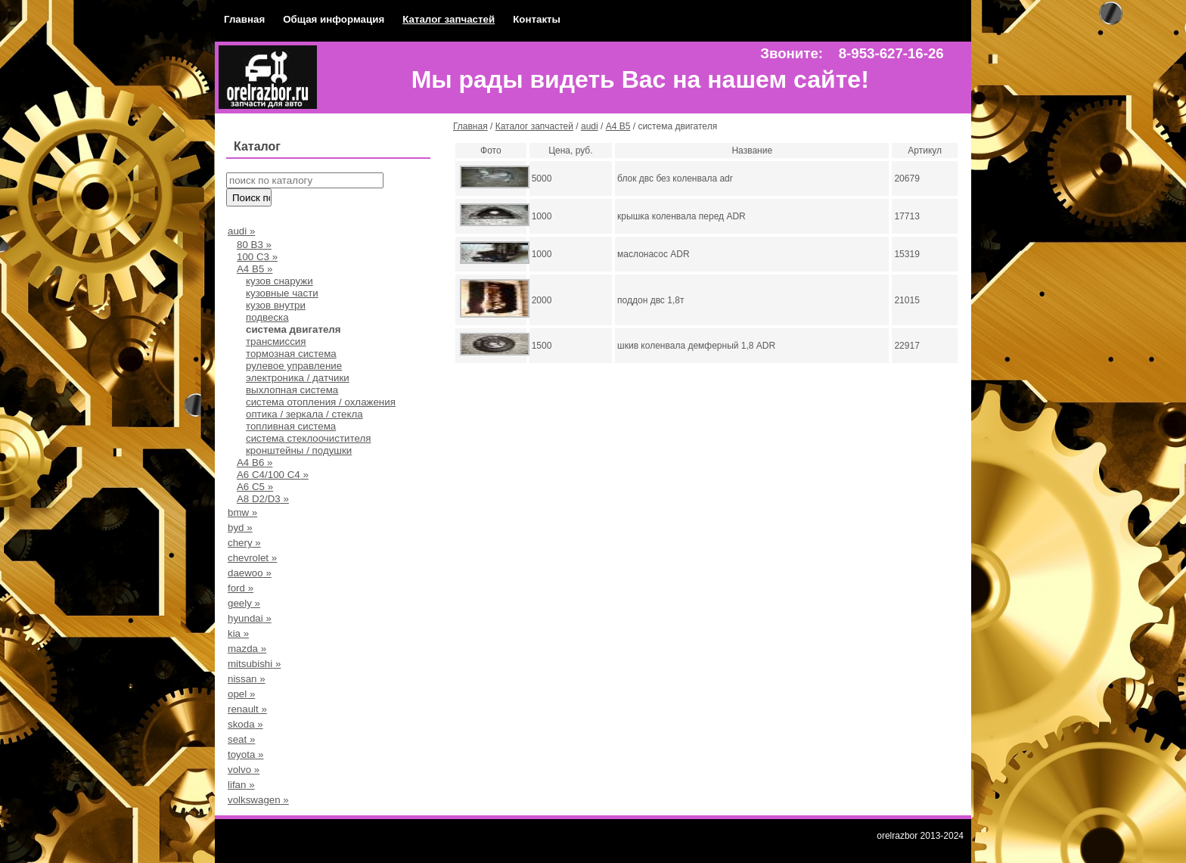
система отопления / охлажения (321, 402)
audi (589, 126)
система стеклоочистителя (308, 438)
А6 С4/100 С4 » (273, 474)
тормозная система (291, 353)
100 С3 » (257, 256)
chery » (244, 542)
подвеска (267, 317)
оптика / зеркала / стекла (304, 414)
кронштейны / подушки (299, 450)
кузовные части (282, 293)
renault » (247, 709)
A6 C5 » (255, 486)
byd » (240, 527)
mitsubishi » (254, 663)
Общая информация (333, 19)
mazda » (247, 648)
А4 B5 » (254, 269)
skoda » (245, 724)
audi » (241, 231)
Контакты (536, 19)
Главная (244, 19)
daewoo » (250, 573)
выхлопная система (292, 390)
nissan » (246, 679)
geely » (244, 603)
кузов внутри (276, 305)
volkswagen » (258, 800)
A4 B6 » (254, 462)
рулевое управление (294, 365)
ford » (240, 588)
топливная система (291, 426)
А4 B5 (618, 126)
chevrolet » (252, 557)
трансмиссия (276, 341)
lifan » (241, 784)
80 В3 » (254, 244)
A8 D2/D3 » (263, 498)
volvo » (243, 769)
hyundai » (250, 618)
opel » (241, 694)
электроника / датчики (297, 377)
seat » (241, 739)
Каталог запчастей (448, 19)
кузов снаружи (279, 281)
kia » (238, 633)
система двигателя (293, 329)
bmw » (242, 512)
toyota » (245, 754)
